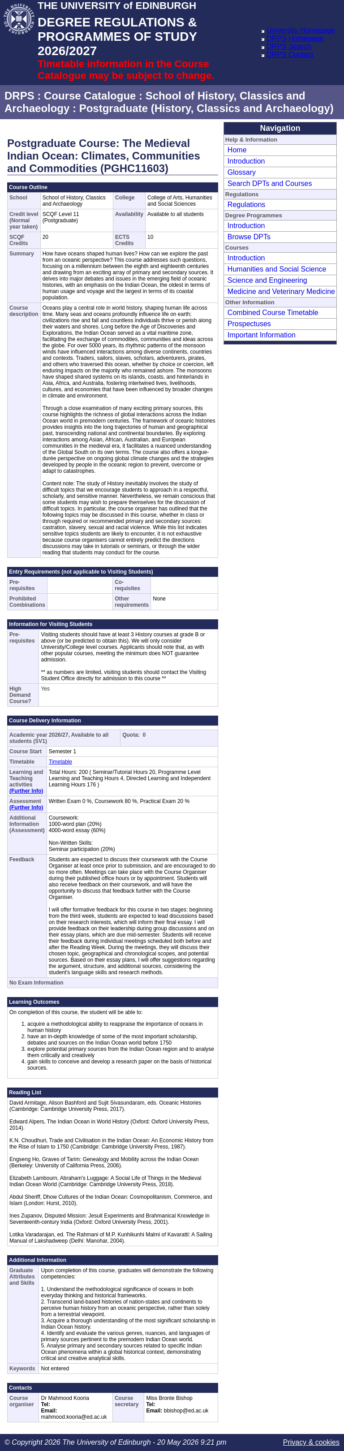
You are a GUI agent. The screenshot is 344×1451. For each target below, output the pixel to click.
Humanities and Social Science (277, 269)
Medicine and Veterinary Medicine (281, 291)
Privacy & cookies (311, 1442)
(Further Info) (26, 791)
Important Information (262, 335)
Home (237, 150)
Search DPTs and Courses (270, 183)
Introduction (246, 161)
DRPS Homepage (295, 38)
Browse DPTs (249, 237)
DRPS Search (289, 46)
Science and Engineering (267, 280)
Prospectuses (249, 324)
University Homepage (301, 30)
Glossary (242, 172)
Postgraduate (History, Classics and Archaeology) (206, 108)
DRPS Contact (290, 54)
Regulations (247, 204)
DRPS (19, 96)
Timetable (60, 762)
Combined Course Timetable (273, 312)
